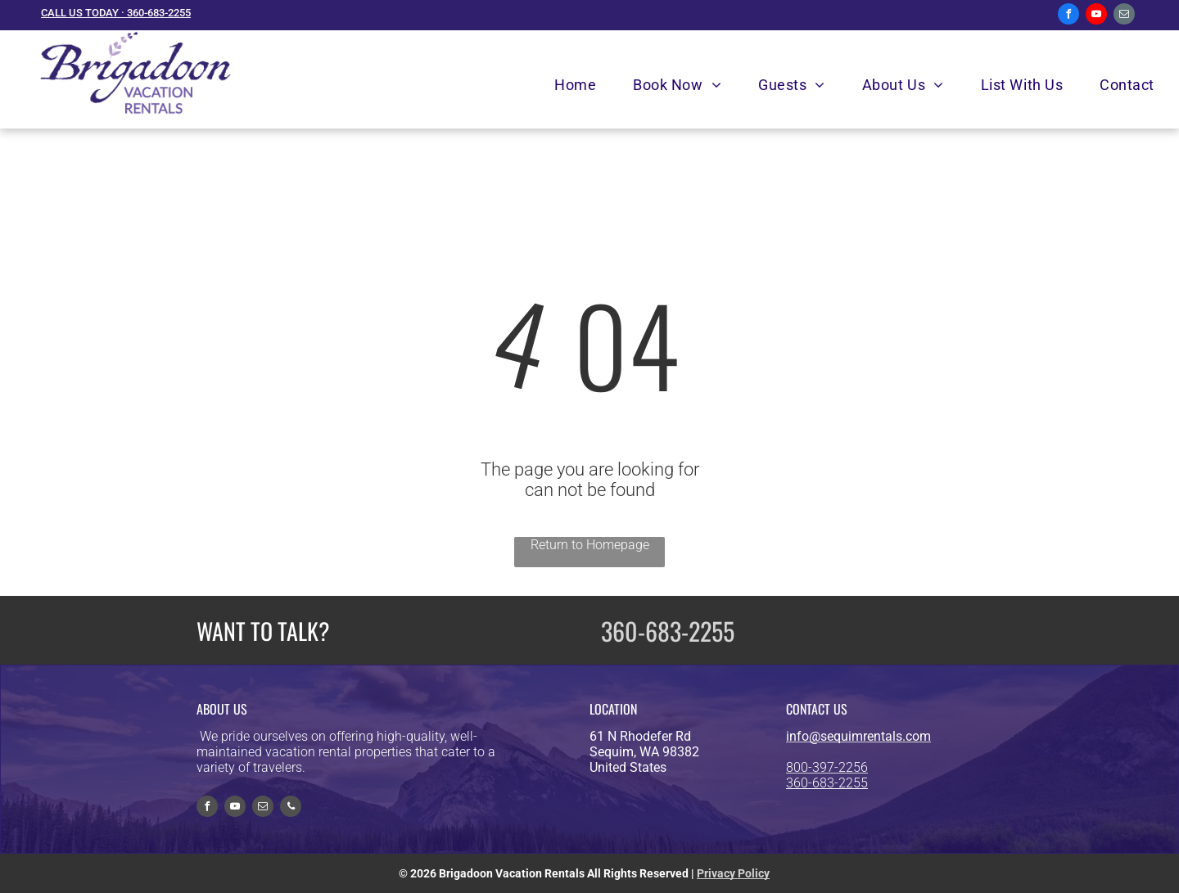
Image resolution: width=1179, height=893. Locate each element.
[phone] (290, 808)
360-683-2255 (667, 630)
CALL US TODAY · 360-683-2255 (116, 13)
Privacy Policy (733, 873)
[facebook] (1068, 16)
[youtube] (1096, 16)
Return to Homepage (590, 544)
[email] (1124, 16)
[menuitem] (581, 84)
